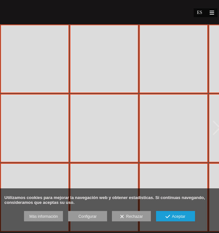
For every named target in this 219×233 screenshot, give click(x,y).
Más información (43, 216)
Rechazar (131, 216)
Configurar (88, 216)
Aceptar (175, 216)
